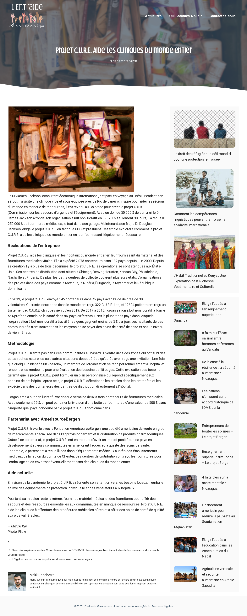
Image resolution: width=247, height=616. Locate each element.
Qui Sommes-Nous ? (185, 16)
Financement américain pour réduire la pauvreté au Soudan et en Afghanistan (204, 516)
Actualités (153, 16)
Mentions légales (162, 606)
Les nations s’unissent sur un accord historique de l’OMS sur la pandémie (203, 402)
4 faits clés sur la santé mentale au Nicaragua (215, 482)
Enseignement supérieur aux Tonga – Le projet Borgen (217, 457)
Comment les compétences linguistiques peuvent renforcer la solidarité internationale (199, 219)
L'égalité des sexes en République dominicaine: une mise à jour (52, 559)
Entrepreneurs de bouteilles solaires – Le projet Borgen (217, 431)
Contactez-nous (222, 16)
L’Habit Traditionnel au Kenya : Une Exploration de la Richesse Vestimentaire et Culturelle (200, 281)
